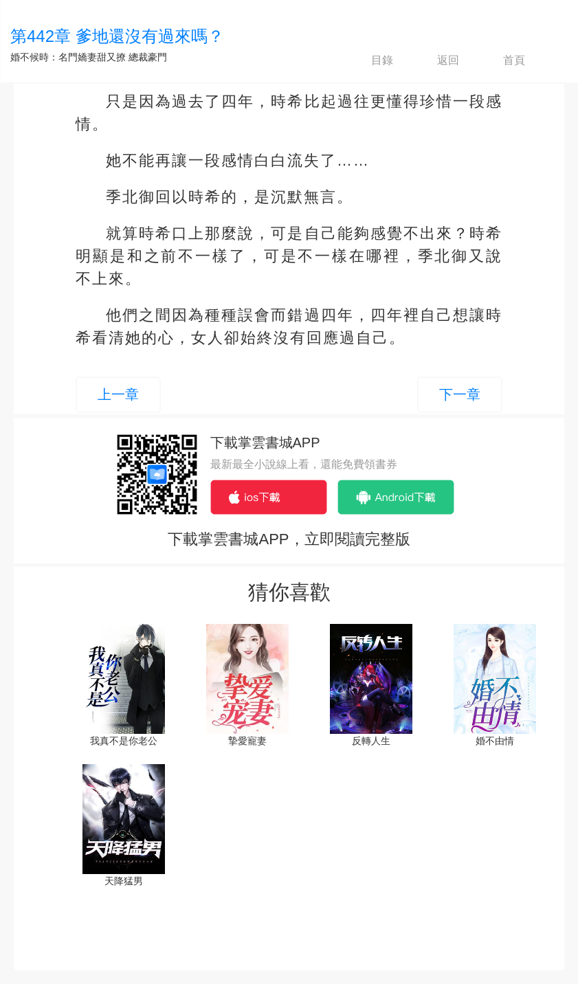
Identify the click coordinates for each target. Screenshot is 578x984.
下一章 (459, 394)
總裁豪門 (148, 57)
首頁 (502, 60)
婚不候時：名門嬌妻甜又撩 (68, 57)
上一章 (118, 394)
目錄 (370, 60)
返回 (436, 60)
